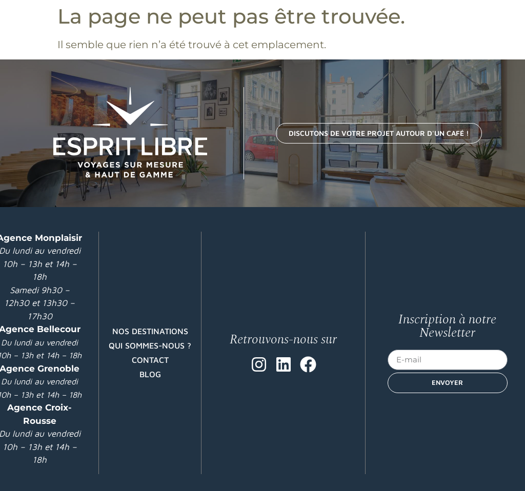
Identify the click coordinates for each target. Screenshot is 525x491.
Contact (150, 359)
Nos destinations (150, 331)
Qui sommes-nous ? (150, 345)
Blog (150, 374)
